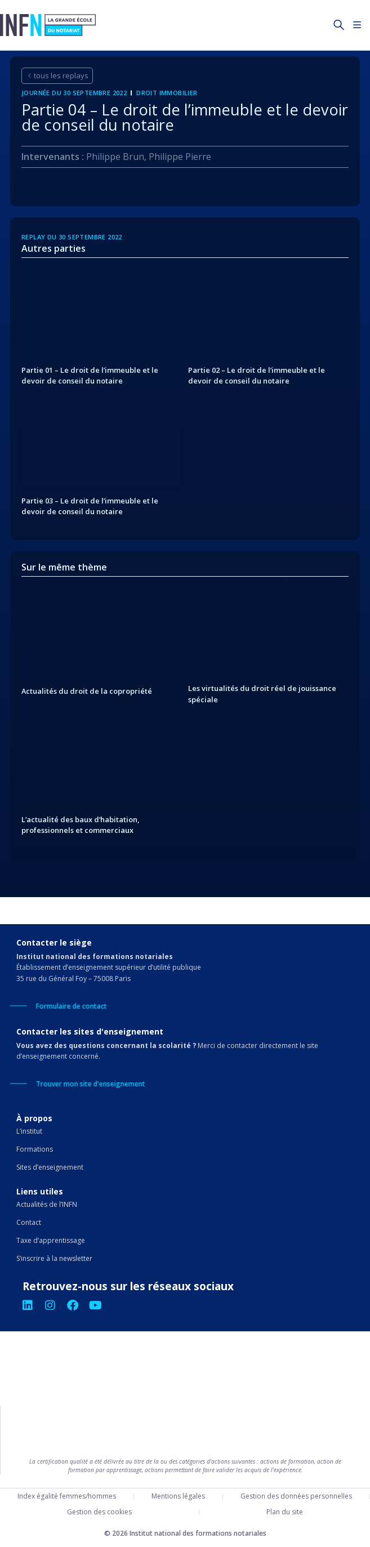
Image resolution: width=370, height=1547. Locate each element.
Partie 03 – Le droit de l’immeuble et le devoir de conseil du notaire (89, 506)
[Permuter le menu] (357, 25)
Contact (28, 1222)
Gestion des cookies (99, 1512)
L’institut (29, 1131)
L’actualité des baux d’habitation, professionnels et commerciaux (80, 824)
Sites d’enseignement (49, 1167)
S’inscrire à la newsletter (54, 1258)
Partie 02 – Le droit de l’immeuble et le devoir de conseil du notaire (256, 375)
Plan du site (284, 1512)
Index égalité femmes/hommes (66, 1496)
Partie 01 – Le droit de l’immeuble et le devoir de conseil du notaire (89, 375)
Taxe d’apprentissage (50, 1240)
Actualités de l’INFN (46, 1204)
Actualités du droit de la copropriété (86, 691)
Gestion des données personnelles (296, 1496)
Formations (34, 1149)
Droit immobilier (166, 92)
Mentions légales (178, 1496)
